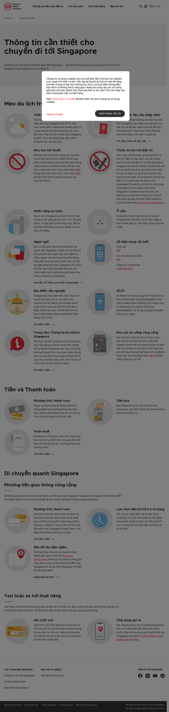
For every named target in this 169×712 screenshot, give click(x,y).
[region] (85, 96)
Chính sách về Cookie (63, 99)
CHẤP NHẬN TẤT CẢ (110, 113)
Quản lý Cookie (55, 113)
